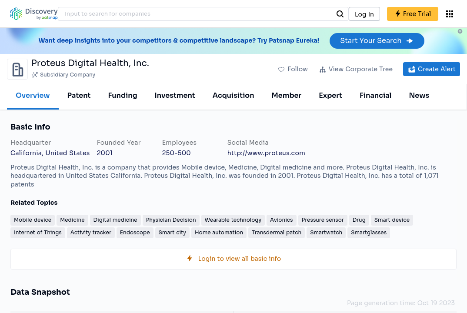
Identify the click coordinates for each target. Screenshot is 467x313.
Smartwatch (326, 232)
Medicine (72, 219)
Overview (33, 95)
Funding (122, 95)
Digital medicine (115, 219)
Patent (79, 95)
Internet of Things (38, 232)
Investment (175, 95)
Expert (330, 95)
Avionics (281, 219)
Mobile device (32, 219)
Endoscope (135, 232)
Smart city (172, 232)
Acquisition (233, 95)
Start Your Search (377, 40)
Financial (375, 95)
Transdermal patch (276, 232)
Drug (359, 219)
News (419, 95)
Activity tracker (90, 232)
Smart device (392, 219)
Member (287, 95)
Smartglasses (369, 232)
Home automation (219, 232)
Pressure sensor (323, 219)
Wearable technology (233, 219)
